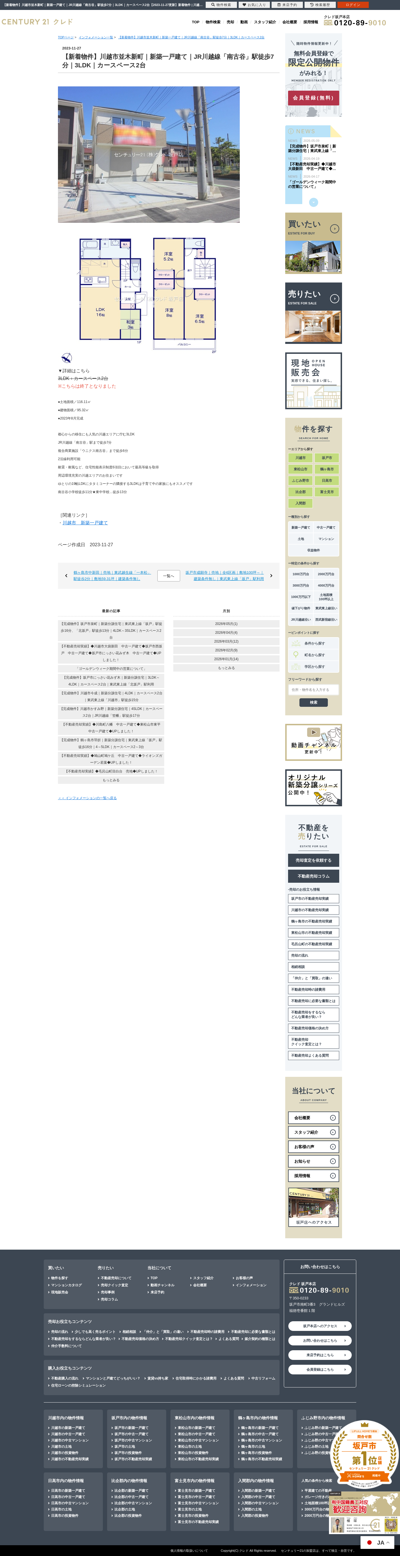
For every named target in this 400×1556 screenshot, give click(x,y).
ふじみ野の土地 (316, 1447)
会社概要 (289, 22)
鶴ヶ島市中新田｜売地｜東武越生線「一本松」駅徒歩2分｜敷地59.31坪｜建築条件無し (112, 575)
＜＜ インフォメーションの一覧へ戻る (87, 798)
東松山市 (300, 469)
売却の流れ (299, 955)
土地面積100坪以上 (326, 597)
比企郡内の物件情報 (129, 1480)
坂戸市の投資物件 (128, 1453)
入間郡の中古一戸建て (258, 1497)
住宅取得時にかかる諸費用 (196, 1378)
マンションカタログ (66, 1285)
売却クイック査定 (114, 1285)
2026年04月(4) (226, 633)
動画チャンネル (162, 1285)
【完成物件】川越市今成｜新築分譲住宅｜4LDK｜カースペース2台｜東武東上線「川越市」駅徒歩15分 (111, 696)
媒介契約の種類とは (260, 1339)
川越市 (300, 458)
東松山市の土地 (190, 1447)
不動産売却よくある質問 (310, 1056)
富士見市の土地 (190, 1509)
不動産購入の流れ (64, 1378)
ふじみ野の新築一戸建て (323, 1428)
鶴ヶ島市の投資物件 (256, 1453)
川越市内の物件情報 (66, 1418)
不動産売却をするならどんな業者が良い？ (308, 1014)
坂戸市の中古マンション (133, 1440)
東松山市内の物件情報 (194, 1418)
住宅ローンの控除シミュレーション (78, 1385)
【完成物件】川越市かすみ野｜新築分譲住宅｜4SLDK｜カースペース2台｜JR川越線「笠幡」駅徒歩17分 (111, 712)
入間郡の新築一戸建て (258, 1491)
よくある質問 (228, 1339)
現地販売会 (59, 1292)
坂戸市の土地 (124, 1447)
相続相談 (298, 967)
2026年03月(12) (226, 641)
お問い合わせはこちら (320, 1341)
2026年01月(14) (226, 659)
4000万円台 (326, 585)
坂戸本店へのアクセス (320, 1326)
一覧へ (168, 576)
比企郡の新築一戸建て (131, 1491)
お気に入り (254, 5)
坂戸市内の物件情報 (129, 1418)
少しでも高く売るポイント (95, 1332)
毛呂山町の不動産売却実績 (311, 944)
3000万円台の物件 (319, 1509)
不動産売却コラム (314, 876)
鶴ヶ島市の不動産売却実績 (311, 921)
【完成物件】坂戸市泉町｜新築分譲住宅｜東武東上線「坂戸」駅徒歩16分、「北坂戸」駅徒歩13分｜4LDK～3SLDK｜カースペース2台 (111, 630)
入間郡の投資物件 (254, 1516)
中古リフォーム (263, 1378)
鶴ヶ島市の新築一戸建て (260, 1428)
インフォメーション (251, 1285)
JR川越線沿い (301, 619)
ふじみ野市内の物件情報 (323, 1418)
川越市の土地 (61, 1447)
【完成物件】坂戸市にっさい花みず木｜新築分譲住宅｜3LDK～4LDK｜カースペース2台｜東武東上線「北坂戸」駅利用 (111, 681)
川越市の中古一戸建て (68, 1434)
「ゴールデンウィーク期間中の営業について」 (111, 669)
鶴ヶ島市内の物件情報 (258, 1418)
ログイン (353, 5)
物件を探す (59, 1278)
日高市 (327, 481)
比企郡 (300, 492)
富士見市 (327, 492)
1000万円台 (301, 574)
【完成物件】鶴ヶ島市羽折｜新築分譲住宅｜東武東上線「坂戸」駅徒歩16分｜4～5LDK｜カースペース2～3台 (111, 743)
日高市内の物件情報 (66, 1480)
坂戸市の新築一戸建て (131, 1428)
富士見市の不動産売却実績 (198, 1522)
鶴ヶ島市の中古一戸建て (260, 1434)
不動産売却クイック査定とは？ (306, 1042)
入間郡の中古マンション (260, 1503)
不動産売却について (116, 1278)
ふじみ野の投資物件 (320, 1453)
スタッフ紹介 (265, 22)
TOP (196, 22)
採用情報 (310, 22)
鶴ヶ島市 (327, 469)
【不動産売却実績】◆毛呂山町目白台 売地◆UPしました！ (111, 771)
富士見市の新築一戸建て (196, 1491)
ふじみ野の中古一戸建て (323, 1434)
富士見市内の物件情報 (194, 1480)
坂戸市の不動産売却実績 (310, 899)
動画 (244, 22)
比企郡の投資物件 (128, 1516)
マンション (326, 539)
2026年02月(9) (226, 650)
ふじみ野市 (300, 481)
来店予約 (157, 1292)
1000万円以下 (301, 597)
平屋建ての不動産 (318, 1491)
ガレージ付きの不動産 (322, 1497)
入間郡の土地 (251, 1509)
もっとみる (111, 780)
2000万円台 (326, 574)
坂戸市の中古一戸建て (131, 1434)
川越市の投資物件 (64, 1453)
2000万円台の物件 (319, 1516)
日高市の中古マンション (70, 1503)
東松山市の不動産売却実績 (311, 933)
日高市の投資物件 (64, 1516)
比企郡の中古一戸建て (131, 1497)
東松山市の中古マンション (198, 1440)
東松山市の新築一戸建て (196, 1428)
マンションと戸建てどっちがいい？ (113, 1378)
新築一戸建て (300, 527)
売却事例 (107, 1292)
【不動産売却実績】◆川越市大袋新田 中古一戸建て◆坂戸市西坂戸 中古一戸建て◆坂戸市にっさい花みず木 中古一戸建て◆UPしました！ (111, 653)
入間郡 (300, 503)
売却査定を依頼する (314, 860)
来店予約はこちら (320, 1355)
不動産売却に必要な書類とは (313, 1001)
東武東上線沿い (326, 608)
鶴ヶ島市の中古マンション (261, 1440)
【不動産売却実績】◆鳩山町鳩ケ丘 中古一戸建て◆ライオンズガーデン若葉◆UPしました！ (111, 759)
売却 (230, 22)
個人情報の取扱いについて (189, 1550)
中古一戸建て (326, 527)
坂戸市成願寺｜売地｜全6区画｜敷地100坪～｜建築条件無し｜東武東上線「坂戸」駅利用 (225, 575)
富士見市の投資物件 (193, 1516)
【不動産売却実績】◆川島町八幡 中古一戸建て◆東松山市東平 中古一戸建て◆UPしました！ (113, 727)
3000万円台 (301, 585)
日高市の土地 (61, 1509)
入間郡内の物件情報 (256, 1480)
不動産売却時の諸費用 (308, 990)
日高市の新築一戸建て (68, 1491)
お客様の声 (244, 1278)
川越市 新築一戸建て (85, 522)
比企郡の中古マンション (133, 1503)
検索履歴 (320, 5)
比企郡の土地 (124, 1509)
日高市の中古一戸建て (68, 1497)
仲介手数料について (66, 1346)
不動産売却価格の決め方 (310, 1028)
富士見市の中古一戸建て (196, 1497)
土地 (301, 539)
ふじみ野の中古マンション (325, 1440)
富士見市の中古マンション (198, 1503)
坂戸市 (327, 458)
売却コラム (109, 1299)
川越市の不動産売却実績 (310, 910)
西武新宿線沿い (326, 619)
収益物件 (313, 550)
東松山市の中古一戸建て (196, 1434)
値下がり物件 (300, 608)
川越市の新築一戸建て (68, 1428)
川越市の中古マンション (70, 1440)
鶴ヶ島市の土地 (253, 1447)
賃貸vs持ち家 (157, 1378)
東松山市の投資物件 (193, 1453)
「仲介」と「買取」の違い (311, 978)
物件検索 (213, 22)
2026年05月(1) (226, 624)
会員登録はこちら (320, 1370)
